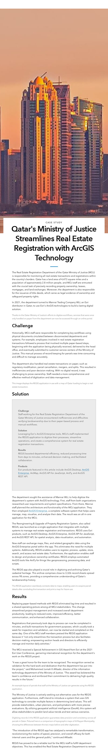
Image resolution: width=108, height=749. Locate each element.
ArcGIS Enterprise (38, 510)
